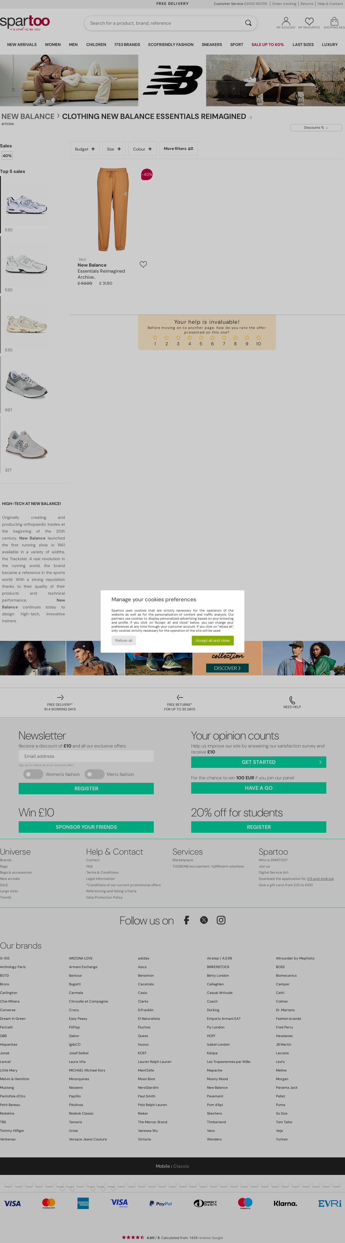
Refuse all (123, 640)
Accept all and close (213, 640)
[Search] (248, 23)
